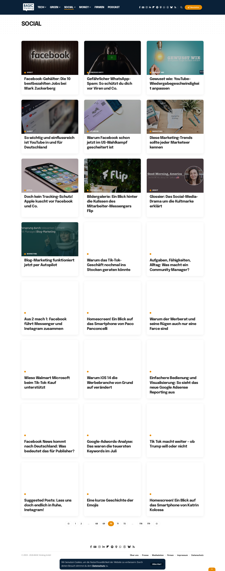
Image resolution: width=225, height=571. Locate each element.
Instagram (32, 494)
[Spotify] (157, 7)
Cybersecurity (97, 72)
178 (140, 523)
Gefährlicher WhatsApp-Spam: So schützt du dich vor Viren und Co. (109, 83)
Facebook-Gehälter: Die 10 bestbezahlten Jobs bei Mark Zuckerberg (47, 83)
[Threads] (167, 7)
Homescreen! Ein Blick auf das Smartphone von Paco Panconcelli (110, 324)
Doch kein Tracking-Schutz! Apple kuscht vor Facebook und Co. (48, 201)
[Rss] (175, 7)
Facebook (94, 131)
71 (118, 523)
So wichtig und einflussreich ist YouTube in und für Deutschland (49, 142)
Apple (29, 190)
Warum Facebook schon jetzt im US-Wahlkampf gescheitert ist (108, 142)
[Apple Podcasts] (160, 7)
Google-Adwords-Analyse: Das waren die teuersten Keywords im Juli (110, 446)
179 (148, 523)
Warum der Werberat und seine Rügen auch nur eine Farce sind (173, 324)
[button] (157, 564)
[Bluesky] (171, 7)
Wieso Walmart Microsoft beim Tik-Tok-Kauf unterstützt (47, 382)
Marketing (157, 131)
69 (104, 523)
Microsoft (157, 435)
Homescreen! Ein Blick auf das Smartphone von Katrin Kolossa (174, 505)
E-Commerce (33, 371)
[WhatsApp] (164, 7)
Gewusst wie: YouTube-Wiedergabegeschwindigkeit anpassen (174, 83)
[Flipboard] (153, 7)
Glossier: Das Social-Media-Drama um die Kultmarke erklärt (174, 201)
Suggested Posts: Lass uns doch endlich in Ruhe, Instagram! (47, 505)
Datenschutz (98, 566)
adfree (93, 313)
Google (155, 371)
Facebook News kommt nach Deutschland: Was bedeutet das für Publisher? (49, 446)
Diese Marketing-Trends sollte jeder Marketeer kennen (171, 142)
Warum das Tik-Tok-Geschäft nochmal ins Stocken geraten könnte (108, 265)
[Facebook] (139, 7)
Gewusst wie (158, 72)
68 (96, 523)
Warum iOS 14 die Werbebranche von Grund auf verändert (110, 382)
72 (125, 523)
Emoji (92, 494)
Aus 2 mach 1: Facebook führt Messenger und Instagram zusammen (45, 324)
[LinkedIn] (150, 7)
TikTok (93, 254)
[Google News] (143, 7)
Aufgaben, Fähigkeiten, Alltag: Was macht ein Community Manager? (170, 265)
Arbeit (30, 72)
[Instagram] (146, 7)
